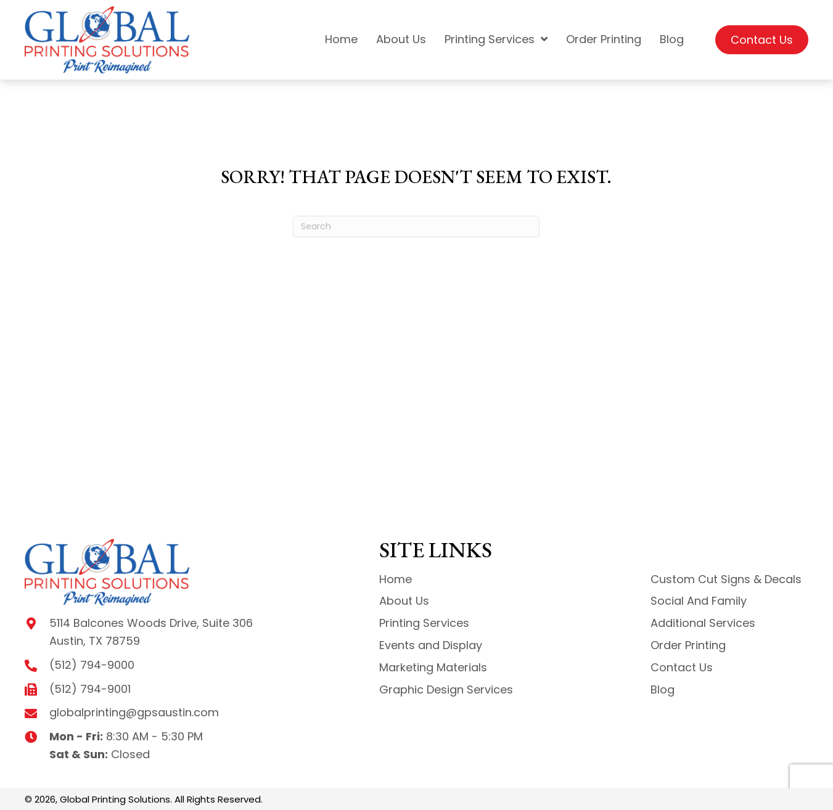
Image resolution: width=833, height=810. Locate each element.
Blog (662, 689)
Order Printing (688, 645)
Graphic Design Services (446, 689)
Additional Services (702, 623)
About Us (404, 600)
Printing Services (424, 623)
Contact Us (681, 667)
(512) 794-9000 (91, 665)
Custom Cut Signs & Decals (726, 579)
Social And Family (698, 600)
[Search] (416, 226)
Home (395, 579)
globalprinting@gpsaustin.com (134, 712)
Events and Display (430, 645)
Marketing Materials (433, 667)
